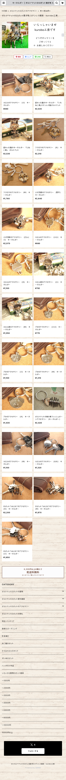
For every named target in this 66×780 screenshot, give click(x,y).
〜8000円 (6, 718)
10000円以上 (7, 732)
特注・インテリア (8, 621)
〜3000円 (6, 695)
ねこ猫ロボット (8, 643)
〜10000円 (6, 725)
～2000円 (6, 688)
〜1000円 (6, 680)
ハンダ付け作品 (8, 666)
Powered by (33, 768)
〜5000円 (6, 710)
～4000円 (6, 703)
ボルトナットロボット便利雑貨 (13, 599)
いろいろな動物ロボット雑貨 (13, 673)
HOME (4, 11)
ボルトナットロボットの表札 (12, 614)
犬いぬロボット (8, 658)
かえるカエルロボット (10, 651)
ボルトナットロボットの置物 (12, 592)
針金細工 (5, 636)
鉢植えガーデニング (9, 629)
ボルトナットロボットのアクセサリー (23, 11)
